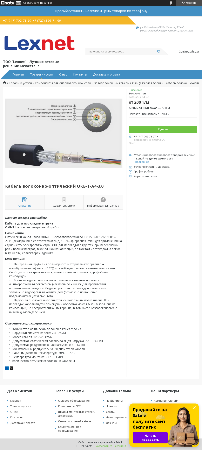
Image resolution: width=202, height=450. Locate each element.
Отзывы (111, 423)
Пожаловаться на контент (110, 446)
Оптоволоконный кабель (111, 83)
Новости (111, 406)
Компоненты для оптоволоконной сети (63, 83)
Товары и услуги (41, 74)
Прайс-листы (114, 400)
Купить (163, 129)
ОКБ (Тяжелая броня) (147, 83)
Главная (18, 74)
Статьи (110, 412)
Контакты (80, 74)
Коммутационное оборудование (69, 429)
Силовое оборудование (74, 400)
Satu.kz (120, 442)
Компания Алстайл (166, 400)
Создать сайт (31, 2)
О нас (63, 74)
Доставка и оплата (106, 74)
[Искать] (159, 51)
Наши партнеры (116, 417)
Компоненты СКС (69, 406)
